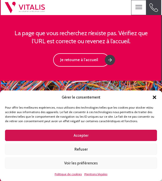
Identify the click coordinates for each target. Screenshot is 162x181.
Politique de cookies (68, 174)
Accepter (81, 135)
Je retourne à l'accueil (79, 59)
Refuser (81, 149)
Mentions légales (95, 174)
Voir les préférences (81, 163)
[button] (154, 97)
